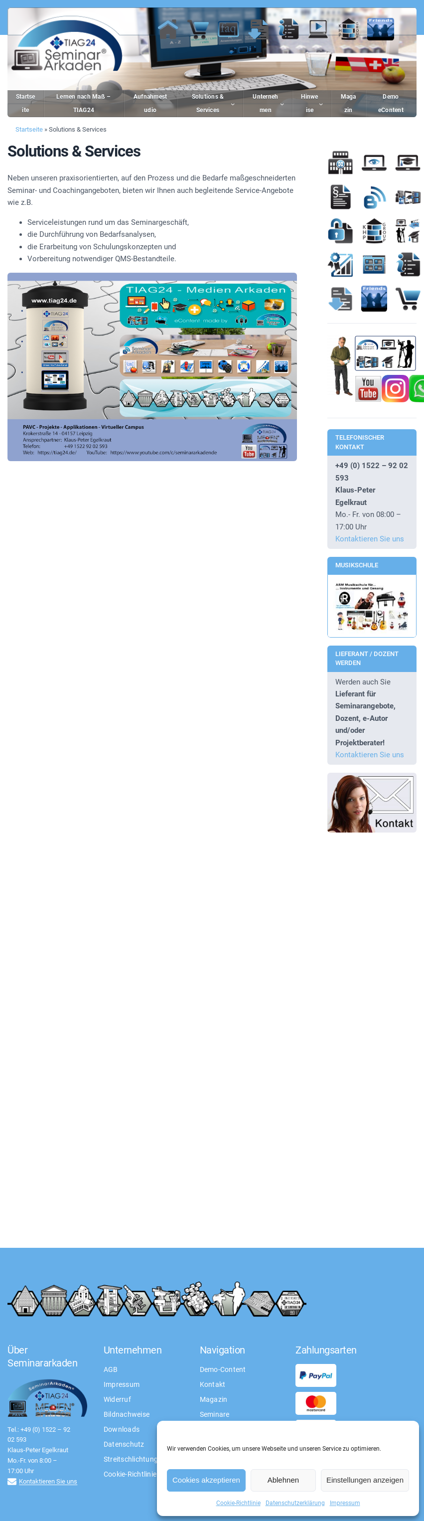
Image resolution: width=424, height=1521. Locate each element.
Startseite (29, 129)
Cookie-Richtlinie (238, 1503)
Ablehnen (283, 1480)
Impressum (345, 1503)
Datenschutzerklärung (295, 1503)
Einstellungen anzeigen (365, 1480)
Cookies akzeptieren (206, 1480)
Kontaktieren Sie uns (369, 538)
